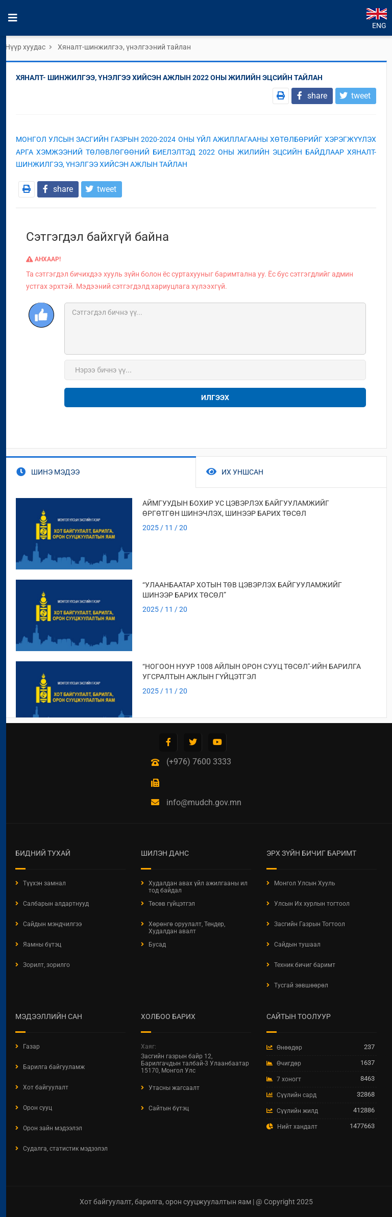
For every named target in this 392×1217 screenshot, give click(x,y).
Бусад (157, 944)
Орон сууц (37, 1107)
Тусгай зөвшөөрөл (301, 985)
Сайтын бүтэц (169, 1108)
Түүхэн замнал (44, 883)
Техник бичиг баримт (304, 964)
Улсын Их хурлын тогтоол (312, 903)
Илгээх (215, 397)
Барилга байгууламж (54, 1067)
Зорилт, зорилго (46, 964)
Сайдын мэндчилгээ (52, 924)
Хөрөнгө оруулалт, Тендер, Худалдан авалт (187, 928)
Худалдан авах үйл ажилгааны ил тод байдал (198, 887)
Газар (31, 1046)
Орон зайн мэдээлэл (52, 1128)
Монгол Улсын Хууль (304, 883)
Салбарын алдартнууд (56, 903)
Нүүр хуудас (25, 47)
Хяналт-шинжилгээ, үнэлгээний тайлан (124, 47)
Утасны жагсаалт (174, 1087)
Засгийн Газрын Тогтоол (309, 924)
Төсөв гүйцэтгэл (172, 903)
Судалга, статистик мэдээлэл (65, 1148)
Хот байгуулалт (45, 1087)
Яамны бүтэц (42, 944)
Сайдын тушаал (297, 944)
